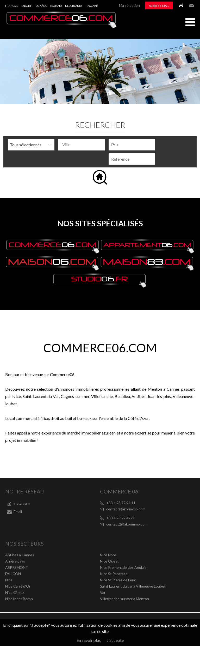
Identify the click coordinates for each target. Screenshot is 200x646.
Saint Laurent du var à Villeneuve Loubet (133, 586)
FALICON (13, 573)
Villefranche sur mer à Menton (124, 598)
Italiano (56, 5)
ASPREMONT (16, 567)
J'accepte (115, 640)
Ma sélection (129, 5)
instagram (181, 5)
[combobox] (81, 144)
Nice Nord (108, 555)
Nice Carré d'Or (17, 586)
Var (102, 592)
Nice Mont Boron (19, 598)
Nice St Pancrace (114, 573)
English (26, 5)
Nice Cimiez (14, 592)
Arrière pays (15, 561)
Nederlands (73, 5)
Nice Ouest (109, 561)
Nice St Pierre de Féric (118, 580)
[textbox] (83, 144)
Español (41, 5)
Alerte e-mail (159, 5)
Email (192, 5)
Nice (8, 580)
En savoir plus (89, 640)
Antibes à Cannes (19, 555)
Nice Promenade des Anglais (123, 567)
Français (11, 5)
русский (92, 5)
